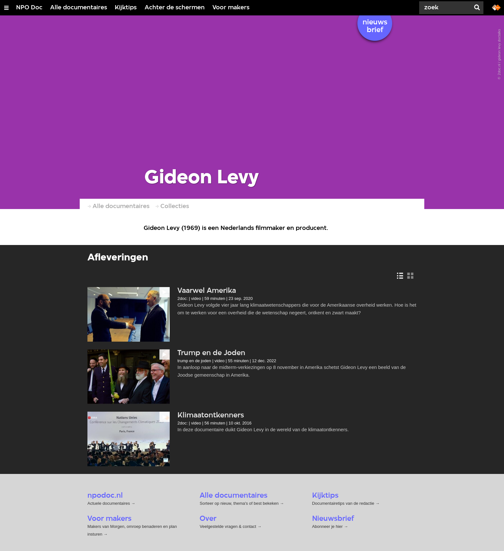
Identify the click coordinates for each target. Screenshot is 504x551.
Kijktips (126, 7)
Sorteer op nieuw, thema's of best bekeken (239, 503)
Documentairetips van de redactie (343, 503)
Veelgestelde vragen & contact (228, 526)
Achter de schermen (175, 7)
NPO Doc (29, 7)
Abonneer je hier (328, 526)
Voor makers (230, 7)
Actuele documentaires (108, 503)
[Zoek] (446, 7)
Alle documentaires (78, 7)
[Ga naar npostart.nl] (496, 7)
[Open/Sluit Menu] (6, 7)
